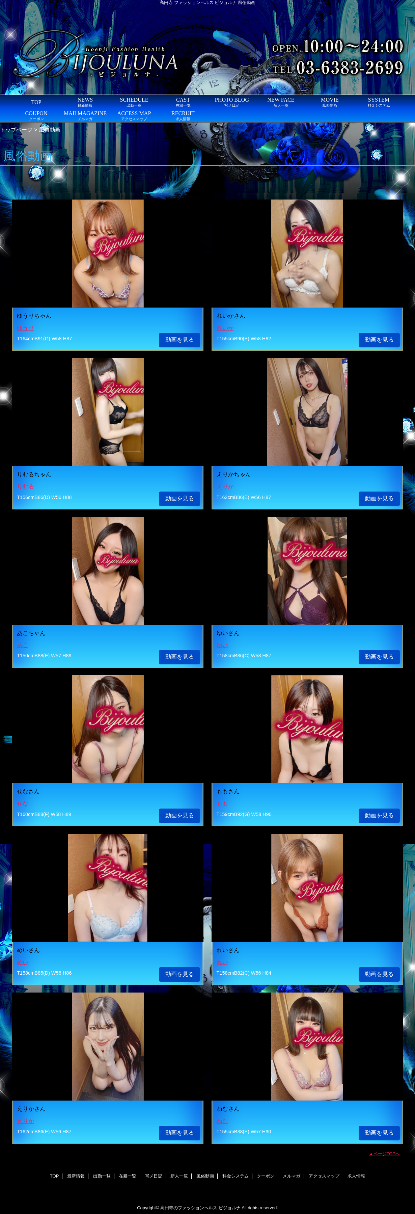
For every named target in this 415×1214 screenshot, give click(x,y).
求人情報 (356, 1176)
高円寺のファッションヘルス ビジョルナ (200, 1207)
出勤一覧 (102, 1176)
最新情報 (76, 1176)
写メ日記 (153, 1176)
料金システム (235, 1176)
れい (222, 962)
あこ (22, 645)
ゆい (222, 645)
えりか (225, 486)
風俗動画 (205, 1176)
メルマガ (291, 1176)
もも (222, 803)
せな (22, 803)
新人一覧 (179, 1176)
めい (22, 962)
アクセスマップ (324, 1176)
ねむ (222, 1121)
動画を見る (179, 340)
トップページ (16, 130)
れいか (225, 328)
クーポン (265, 1176)
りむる (25, 486)
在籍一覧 (127, 1176)
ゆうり (25, 328)
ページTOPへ (387, 1153)
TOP (36, 102)
